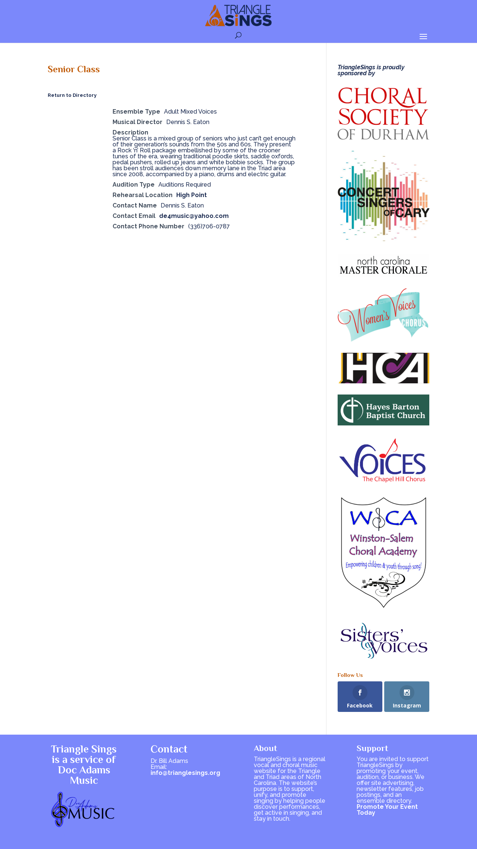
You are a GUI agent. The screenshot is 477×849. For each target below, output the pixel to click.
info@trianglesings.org (185, 772)
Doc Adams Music (84, 775)
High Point (191, 195)
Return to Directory (72, 95)
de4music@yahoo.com (194, 215)
